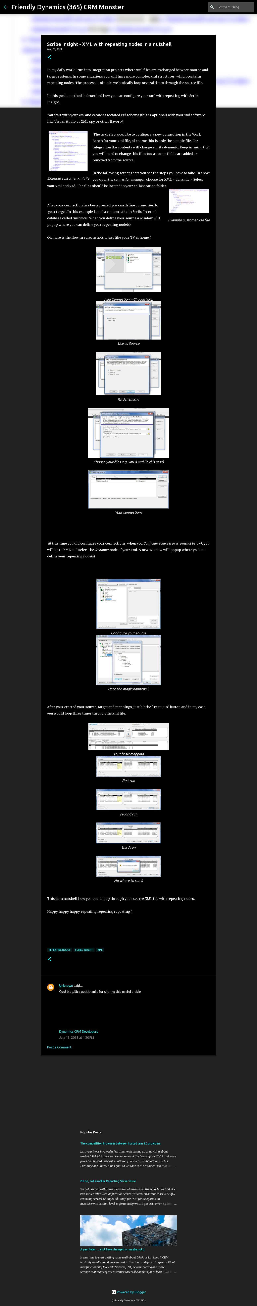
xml (100, 950)
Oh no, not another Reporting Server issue (108, 1181)
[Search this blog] (233, 7)
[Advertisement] (128, 1090)
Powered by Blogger (128, 1292)
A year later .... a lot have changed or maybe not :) (112, 1249)
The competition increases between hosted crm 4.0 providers (120, 1143)
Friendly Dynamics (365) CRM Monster (67, 6)
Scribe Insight (84, 950)
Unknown (66, 985)
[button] (49, 57)
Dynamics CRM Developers (78, 1031)
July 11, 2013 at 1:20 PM (76, 1037)
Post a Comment (59, 1047)
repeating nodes (59, 950)
